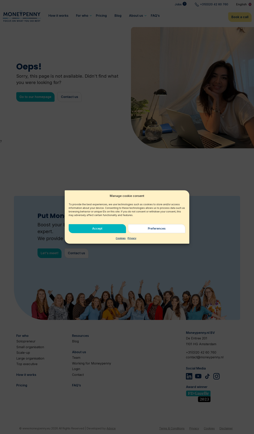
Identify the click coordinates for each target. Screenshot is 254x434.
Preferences (156, 228)
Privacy (132, 238)
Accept (97, 228)
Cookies (121, 238)
